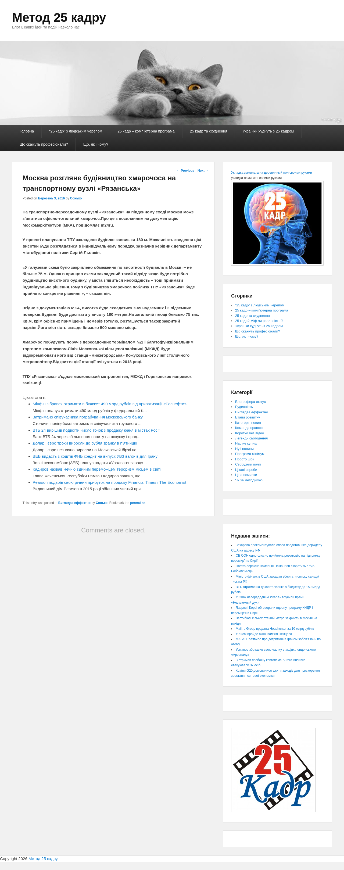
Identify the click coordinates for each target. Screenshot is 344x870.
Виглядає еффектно (74, 503)
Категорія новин (248, 423)
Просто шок (244, 459)
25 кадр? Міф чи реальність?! (259, 321)
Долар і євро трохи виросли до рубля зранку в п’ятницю (85, 443)
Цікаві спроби (246, 470)
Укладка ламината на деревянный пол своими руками (271, 172)
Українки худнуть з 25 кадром (268, 131)
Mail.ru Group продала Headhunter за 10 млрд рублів (275, 629)
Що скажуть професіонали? (44, 144)
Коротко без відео (249, 433)
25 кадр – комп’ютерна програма (145, 131)
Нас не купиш (246, 443)
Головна (27, 131)
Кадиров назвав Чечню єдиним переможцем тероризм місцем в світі (97, 469)
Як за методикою (249, 480)
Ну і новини (244, 449)
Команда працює (249, 428)
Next (203, 171)
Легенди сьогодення (251, 438)
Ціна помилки (246, 475)
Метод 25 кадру (59, 17)
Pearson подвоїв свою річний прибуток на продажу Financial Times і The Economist (110, 482)
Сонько (76, 198)
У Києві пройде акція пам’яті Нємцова (264, 634)
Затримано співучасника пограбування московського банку (88, 417)
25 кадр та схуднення (208, 131)
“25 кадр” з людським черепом (75, 131)
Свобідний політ (248, 464)
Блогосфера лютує (250, 402)
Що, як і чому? (95, 144)
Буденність (244, 407)
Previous (185, 171)
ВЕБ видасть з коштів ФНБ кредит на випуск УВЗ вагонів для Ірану (95, 456)
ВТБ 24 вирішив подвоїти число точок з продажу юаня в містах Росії (96, 430)
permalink (137, 503)
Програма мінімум (249, 454)
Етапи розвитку (247, 417)
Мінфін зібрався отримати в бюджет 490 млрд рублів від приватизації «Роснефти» (110, 404)
